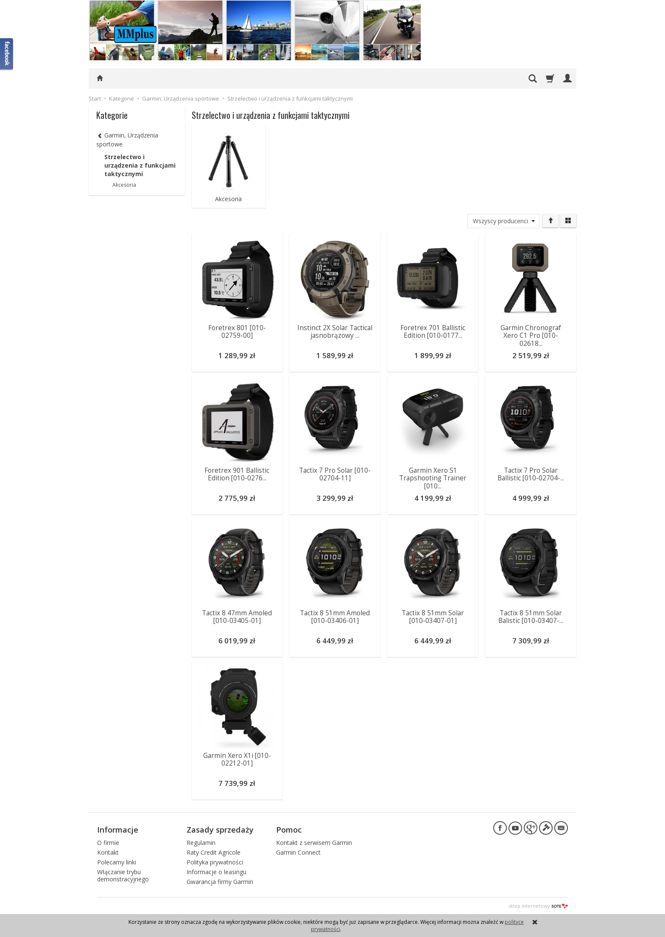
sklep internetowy (538, 905)
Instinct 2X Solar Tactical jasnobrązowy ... (334, 331)
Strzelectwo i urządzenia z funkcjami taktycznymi (140, 165)
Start (95, 98)
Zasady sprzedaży (220, 829)
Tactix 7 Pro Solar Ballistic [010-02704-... (530, 474)
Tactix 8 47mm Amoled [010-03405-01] (237, 616)
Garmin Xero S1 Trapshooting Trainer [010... (433, 478)
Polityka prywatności (215, 862)
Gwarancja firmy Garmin (220, 881)
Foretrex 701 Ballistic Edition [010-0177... (432, 331)
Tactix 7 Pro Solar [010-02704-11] (335, 474)
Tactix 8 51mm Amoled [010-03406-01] (335, 616)
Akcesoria (228, 199)
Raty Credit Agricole (213, 852)
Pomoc (289, 829)
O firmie (108, 842)
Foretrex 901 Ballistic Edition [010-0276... (236, 474)
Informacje (117, 829)
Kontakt (108, 852)
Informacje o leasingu (216, 871)
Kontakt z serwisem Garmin (314, 842)
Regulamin (201, 842)
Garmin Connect (298, 852)
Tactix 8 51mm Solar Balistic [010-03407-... (530, 616)
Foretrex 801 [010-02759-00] (237, 331)
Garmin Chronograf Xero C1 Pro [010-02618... (530, 335)
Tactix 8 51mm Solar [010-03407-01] (433, 616)
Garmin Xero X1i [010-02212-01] (237, 759)
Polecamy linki (116, 862)
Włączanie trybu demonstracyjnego (123, 875)
